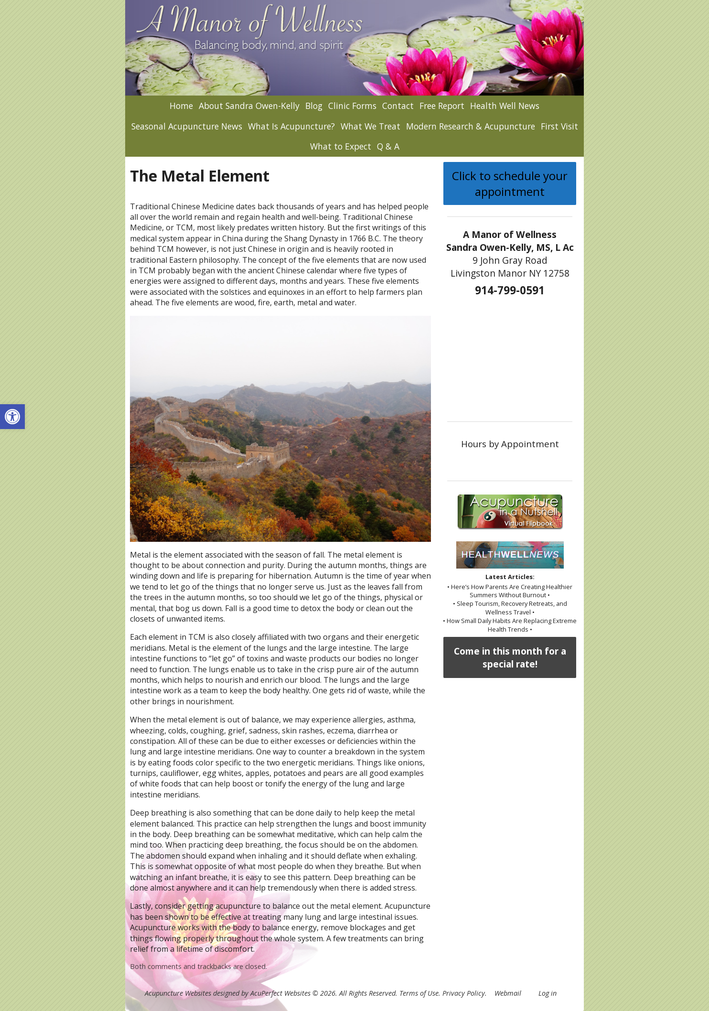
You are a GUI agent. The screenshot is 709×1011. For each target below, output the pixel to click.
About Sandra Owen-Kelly (249, 105)
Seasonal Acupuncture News (186, 126)
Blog (313, 105)
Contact (398, 105)
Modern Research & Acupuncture (470, 126)
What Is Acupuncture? (291, 126)
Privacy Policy (463, 993)
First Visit (559, 126)
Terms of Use (419, 993)
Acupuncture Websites (178, 993)
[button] (12, 416)
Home (181, 105)
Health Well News (504, 105)
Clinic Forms (352, 105)
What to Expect (340, 146)
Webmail (507, 993)
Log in (547, 993)
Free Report (441, 105)
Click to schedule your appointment (510, 183)
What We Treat (370, 126)
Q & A (388, 146)
